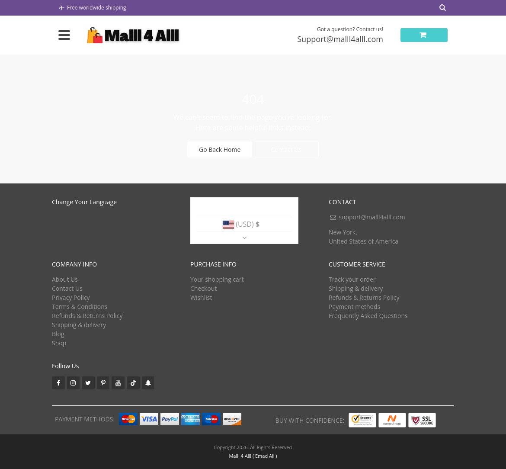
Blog (58, 334)
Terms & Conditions (80, 306)
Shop (59, 343)
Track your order (352, 279)
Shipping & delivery (79, 325)
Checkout (203, 288)
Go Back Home (219, 149)
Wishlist (201, 297)
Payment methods (354, 306)
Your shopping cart (217, 279)
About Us (65, 279)
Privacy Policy (71, 297)
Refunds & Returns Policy (87, 316)
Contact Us (286, 149)
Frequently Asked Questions (368, 316)
